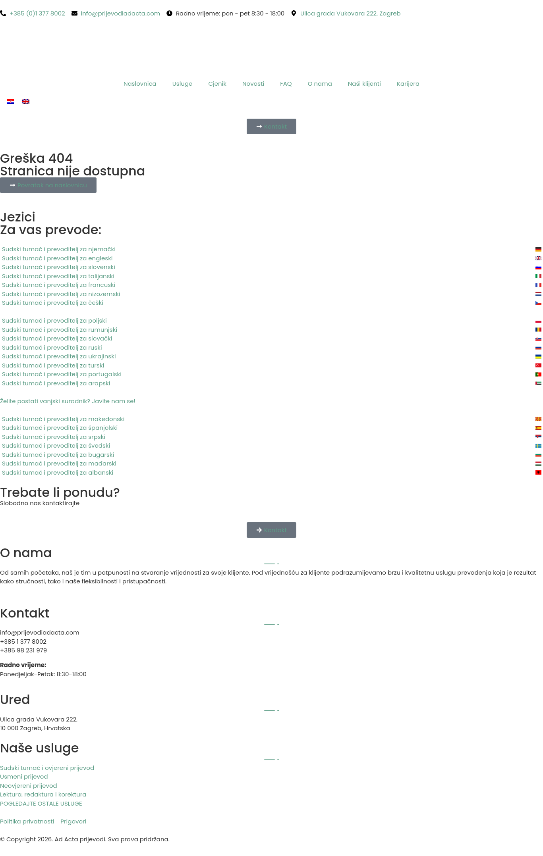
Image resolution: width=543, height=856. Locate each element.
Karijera (408, 83)
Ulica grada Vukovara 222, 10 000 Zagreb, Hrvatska (38, 724)
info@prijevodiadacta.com (39, 632)
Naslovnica (140, 83)
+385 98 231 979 (23, 650)
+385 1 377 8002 (23, 641)
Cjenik (217, 83)
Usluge (182, 83)
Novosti (253, 83)
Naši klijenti (364, 83)
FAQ (286, 83)
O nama (320, 83)
